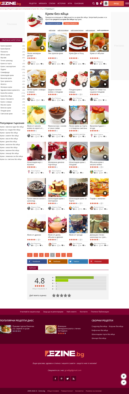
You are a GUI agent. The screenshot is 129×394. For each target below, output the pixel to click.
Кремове (27, 9)
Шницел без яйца (99, 338)
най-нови (52, 30)
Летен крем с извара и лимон (36, 90)
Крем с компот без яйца (9, 136)
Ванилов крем (6, 78)
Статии (52, 3)
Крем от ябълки (97, 53)
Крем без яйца (38, 9)
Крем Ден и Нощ (76, 53)
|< (30, 255)
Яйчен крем (5, 55)
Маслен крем (6, 105)
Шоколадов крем (7, 75)
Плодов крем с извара (75, 90)
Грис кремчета (6, 81)
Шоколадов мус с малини (34, 163)
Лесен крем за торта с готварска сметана (78, 127)
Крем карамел (6, 46)
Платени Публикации (100, 312)
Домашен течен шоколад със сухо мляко (98, 236)
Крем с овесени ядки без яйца (12, 127)
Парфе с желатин (97, 198)
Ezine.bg (3, 9)
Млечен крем (6, 108)
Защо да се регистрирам (53, 312)
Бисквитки (79, 391)
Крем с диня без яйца (8, 141)
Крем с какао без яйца (8, 147)
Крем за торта (6, 63)
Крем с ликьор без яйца (9, 153)
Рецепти (33, 3)
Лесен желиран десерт (34, 54)
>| (69, 255)
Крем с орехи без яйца (9, 133)
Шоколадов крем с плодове (77, 163)
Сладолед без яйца (99, 326)
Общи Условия (53, 391)
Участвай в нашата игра (30, 312)
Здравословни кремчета (10, 90)
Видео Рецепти (71, 23)
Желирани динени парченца (56, 163)
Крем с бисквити (7, 99)
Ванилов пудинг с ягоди (97, 127)
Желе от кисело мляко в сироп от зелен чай (34, 127)
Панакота (4, 52)
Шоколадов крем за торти (78, 199)
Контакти (84, 312)
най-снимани (90, 30)
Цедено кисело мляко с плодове (55, 90)
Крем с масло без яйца (9, 138)
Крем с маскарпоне (8, 66)
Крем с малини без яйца (9, 150)
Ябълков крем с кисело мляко (97, 163)
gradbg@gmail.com (73, 370)
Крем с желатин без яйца (10, 144)
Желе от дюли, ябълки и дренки (55, 236)
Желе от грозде (75, 235)
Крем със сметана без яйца (11, 159)
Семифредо (5, 72)
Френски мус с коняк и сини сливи (57, 127)
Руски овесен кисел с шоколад (36, 199)
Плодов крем (6, 111)
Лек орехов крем (55, 53)
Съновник (79, 3)
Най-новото (71, 312)
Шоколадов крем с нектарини (56, 199)
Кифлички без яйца (100, 330)
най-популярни (63, 30)
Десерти (19, 9)
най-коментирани (77, 30)
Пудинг (3, 69)
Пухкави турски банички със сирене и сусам (23, 327)
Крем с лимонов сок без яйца (11, 156)
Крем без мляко (7, 93)
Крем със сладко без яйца (10, 130)
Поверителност (67, 391)
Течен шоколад (6, 60)
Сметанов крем (6, 114)
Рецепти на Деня (53, 23)
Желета (3, 84)
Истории (61, 3)
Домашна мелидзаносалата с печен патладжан (69, 328)
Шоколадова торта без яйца (103, 334)
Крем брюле (5, 49)
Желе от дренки (34, 235)
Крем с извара (6, 102)
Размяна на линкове (94, 391)
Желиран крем (6, 87)
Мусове (3, 58)
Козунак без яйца (116, 326)
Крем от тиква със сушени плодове (98, 90)
